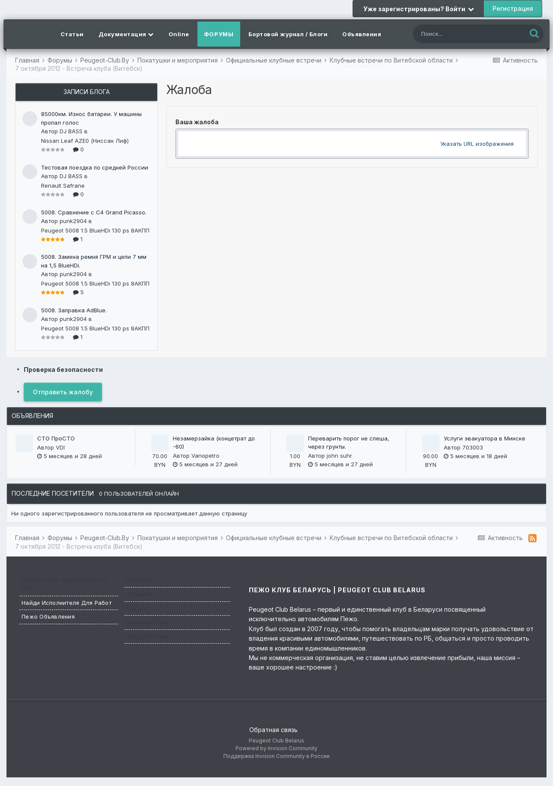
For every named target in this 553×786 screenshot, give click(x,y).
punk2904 (73, 220)
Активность (362, 63)
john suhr (339, 455)
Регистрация (513, 8)
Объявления (361, 34)
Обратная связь (273, 729)
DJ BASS (71, 131)
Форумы (219, 34)
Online (178, 34)
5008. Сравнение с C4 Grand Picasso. (93, 212)
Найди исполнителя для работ (66, 602)
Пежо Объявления (48, 616)
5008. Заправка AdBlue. (74, 310)
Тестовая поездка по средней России (94, 167)
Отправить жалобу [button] (63, 392)
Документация (126, 34)
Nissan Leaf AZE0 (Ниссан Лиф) (85, 140)
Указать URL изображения (477, 143)
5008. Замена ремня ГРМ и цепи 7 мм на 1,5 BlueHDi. (93, 261)
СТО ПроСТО (56, 438)
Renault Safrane (63, 185)
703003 (472, 447)
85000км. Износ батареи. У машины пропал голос (91, 118)
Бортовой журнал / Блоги (288, 34)
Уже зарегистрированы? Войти (418, 9)
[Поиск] (461, 35)
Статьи (72, 34)
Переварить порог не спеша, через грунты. (348, 442)
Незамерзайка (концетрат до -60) (214, 442)
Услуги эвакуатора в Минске (484, 438)
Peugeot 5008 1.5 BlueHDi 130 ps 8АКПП (95, 230)
